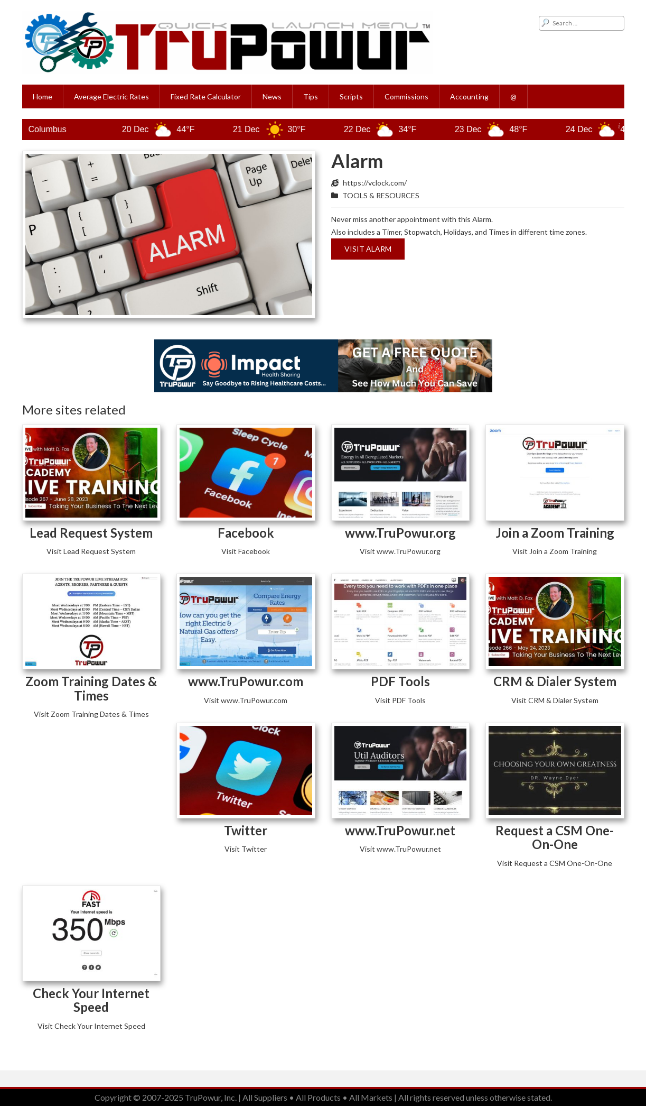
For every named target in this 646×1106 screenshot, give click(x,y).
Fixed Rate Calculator (206, 96)
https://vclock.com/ (375, 182)
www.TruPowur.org (400, 532)
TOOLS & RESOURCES (380, 195)
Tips (310, 96)
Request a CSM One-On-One (554, 837)
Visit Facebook (245, 551)
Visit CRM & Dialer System (554, 700)
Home (42, 96)
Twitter (245, 830)
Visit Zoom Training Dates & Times (91, 713)
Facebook (246, 532)
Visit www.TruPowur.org (400, 551)
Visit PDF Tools (400, 700)
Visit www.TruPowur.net (400, 848)
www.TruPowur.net (400, 830)
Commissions (406, 96)
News (272, 96)
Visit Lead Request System (91, 551)
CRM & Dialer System (554, 681)
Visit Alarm (367, 248)
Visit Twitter (245, 848)
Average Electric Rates (111, 96)
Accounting (469, 96)
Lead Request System (91, 532)
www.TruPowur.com (245, 681)
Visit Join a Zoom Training (554, 551)
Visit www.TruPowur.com (245, 700)
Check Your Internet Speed (91, 1000)
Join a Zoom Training (554, 532)
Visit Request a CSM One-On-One (554, 863)
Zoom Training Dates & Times (91, 688)
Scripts (351, 96)
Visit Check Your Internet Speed (91, 1025)
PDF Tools (400, 681)
